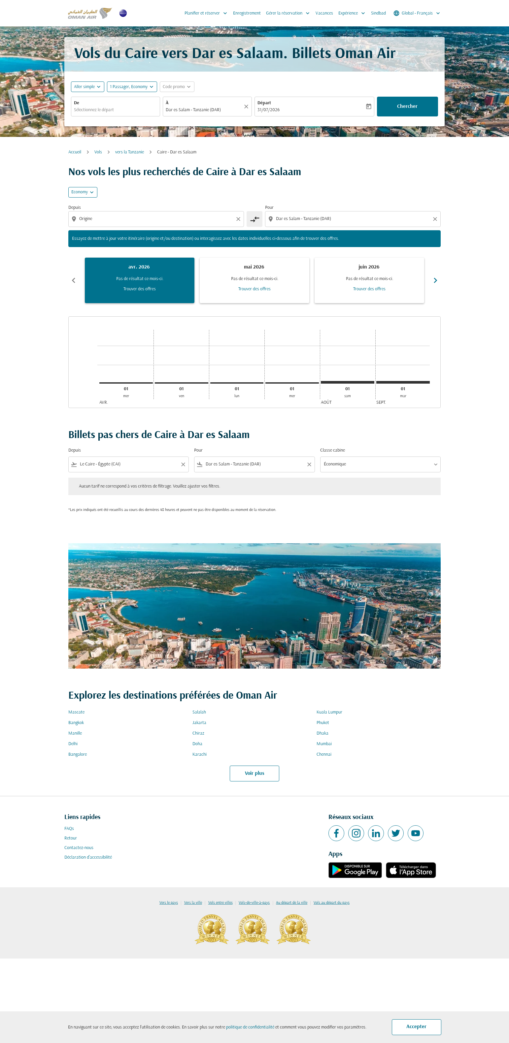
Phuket (323, 722)
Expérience (353, 13)
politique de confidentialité (250, 1027)
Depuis (74, 207)
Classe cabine (332, 450)
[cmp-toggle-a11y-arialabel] (254, 219)
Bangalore (77, 754)
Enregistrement (247, 13)
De (76, 103)
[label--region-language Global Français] (417, 13)
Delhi (73, 744)
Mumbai (324, 744)
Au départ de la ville (291, 903)
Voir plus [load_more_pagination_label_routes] (254, 773)
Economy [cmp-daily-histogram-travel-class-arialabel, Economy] (79, 192)
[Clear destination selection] (436, 219)
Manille (75, 733)
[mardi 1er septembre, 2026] (403, 382)
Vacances (324, 13)
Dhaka (322, 733)
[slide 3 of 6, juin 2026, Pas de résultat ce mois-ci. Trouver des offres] (369, 280)
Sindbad (378, 13)
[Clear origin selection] (239, 219)
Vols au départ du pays (332, 903)
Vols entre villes (220, 903)
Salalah (199, 712)
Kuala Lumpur (329, 712)
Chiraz (198, 733)
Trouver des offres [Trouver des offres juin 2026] (369, 289)
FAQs (69, 828)
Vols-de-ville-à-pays (254, 903)
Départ (264, 103)
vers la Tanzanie (129, 152)
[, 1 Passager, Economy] (129, 86)
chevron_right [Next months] (435, 280)
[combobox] (115, 110)
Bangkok (76, 722)
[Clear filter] (182, 464)
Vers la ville (193, 903)
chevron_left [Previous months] (73, 280)
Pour (269, 207)
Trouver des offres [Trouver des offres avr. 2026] (139, 289)
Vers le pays (168, 903)
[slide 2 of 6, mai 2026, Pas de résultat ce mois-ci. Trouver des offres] (254, 280)
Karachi (199, 754)
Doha (197, 744)
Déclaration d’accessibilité (88, 857)
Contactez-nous (78, 847)
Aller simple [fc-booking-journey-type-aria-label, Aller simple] (84, 86)
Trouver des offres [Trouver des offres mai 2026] (254, 289)
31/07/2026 (268, 110)
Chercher (407, 106)
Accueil (74, 152)
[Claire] (247, 106)
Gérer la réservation (289, 13)
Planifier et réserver (207, 13)
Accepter (416, 1026)
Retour (70, 838)
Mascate (76, 712)
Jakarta (199, 722)
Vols (98, 152)
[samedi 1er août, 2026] (347, 382)
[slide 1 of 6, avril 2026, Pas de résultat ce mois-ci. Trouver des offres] (139, 280)
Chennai (324, 754)
